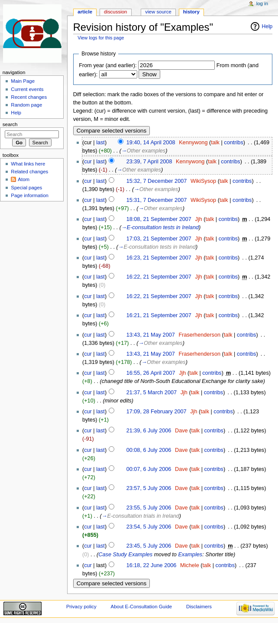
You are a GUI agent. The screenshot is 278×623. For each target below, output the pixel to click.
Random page (26, 104)
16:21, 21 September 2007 (158, 315)
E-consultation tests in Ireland (163, 227)
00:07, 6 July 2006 (148, 469)
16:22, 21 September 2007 (158, 277)
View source (158, 11)
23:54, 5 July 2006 (148, 527)
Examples (190, 555)
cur (88, 162)
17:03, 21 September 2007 (158, 239)
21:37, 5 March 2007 (151, 392)
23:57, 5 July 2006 (148, 488)
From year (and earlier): (107, 65)
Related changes (29, 171)
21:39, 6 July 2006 (148, 431)
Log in (262, 3)
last (100, 143)
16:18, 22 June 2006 (151, 565)
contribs (233, 143)
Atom (23, 179)
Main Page (23, 81)
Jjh (198, 219)
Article (85, 11)
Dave (181, 431)
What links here (28, 163)
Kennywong (193, 143)
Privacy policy (81, 606)
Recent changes (29, 97)
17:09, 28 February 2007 (156, 412)
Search (10, 124)
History (191, 11)
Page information (29, 195)
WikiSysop (203, 181)
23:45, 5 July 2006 (148, 546)
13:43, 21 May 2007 (150, 335)
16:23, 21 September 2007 (158, 258)
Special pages (26, 187)
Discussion (115, 11)
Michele (189, 565)
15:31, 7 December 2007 (156, 200)
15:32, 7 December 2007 (156, 181)
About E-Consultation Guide (141, 606)
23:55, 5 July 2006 (148, 508)
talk (215, 143)
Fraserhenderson (199, 335)
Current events (27, 89)
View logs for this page (101, 37)
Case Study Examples (125, 555)
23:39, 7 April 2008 (149, 162)
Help (267, 26)
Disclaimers (199, 606)
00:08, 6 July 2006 (148, 450)
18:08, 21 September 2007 (158, 219)
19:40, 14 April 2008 (150, 143)
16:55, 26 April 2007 (150, 373)
